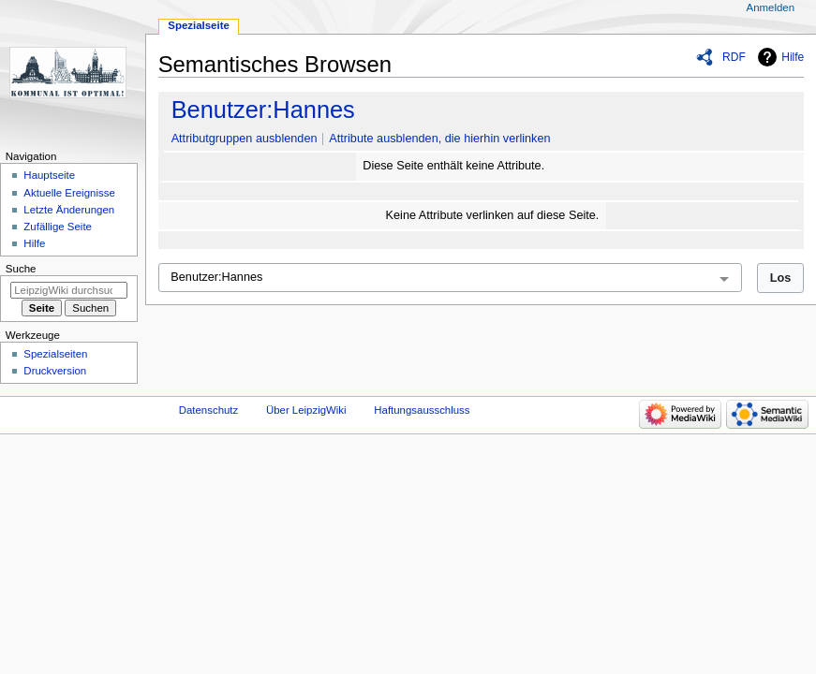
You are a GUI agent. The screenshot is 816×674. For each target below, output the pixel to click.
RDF (734, 57)
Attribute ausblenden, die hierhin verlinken (439, 138)
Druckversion (54, 370)
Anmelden (771, 7)
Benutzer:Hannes (263, 109)
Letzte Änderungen (68, 209)
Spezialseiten (55, 353)
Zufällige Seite (57, 226)
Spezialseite (199, 25)
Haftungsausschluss (421, 410)
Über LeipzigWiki (306, 410)
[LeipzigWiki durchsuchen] (68, 290)
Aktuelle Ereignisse (68, 192)
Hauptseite (49, 175)
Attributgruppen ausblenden (244, 138)
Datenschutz (209, 410)
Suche (21, 268)
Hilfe (792, 57)
